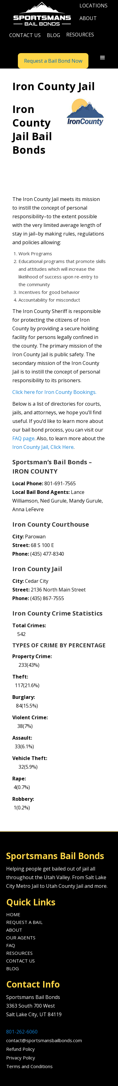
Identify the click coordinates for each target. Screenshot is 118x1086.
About (14, 930)
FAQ (10, 945)
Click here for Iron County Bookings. (54, 392)
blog (53, 35)
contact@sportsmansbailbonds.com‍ (44, 1040)
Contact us (25, 35)
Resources (19, 953)
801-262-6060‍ (22, 1031)
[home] (41, 14)
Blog (12, 968)
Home (13, 914)
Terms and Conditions (29, 1066)
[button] (93, 6)
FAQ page (23, 438)
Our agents (20, 937)
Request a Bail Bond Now (53, 60)
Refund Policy (20, 1049)
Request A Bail (24, 922)
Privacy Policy (20, 1058)
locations (93, 5)
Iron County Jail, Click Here (43, 447)
